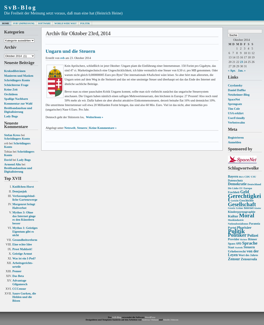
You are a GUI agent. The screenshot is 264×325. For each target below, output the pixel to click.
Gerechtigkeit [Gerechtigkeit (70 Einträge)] (244, 198)
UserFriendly (236, 118)
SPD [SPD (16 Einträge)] (238, 243)
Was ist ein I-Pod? (24, 258)
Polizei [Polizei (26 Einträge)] (252, 235)
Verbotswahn (236, 122)
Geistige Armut (22, 253)
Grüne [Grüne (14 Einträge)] (239, 208)
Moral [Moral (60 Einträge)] (246, 215)
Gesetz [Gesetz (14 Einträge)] (231, 208)
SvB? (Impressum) (23, 23)
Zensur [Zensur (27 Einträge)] (234, 259)
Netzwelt (69, 128)
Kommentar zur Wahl (18, 103)
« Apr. (232, 70)
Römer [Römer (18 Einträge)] (252, 239)
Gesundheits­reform (24, 239)
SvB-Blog (20, 7)
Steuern (82, 128)
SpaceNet (234, 99)
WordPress (150, 317)
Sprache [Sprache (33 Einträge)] (249, 243)
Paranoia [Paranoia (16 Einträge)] (254, 223)
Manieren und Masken (18, 75)
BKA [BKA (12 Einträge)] (241, 177)
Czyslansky (235, 85)
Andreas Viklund (150, 319)
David (8, 159)
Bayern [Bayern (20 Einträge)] (233, 176)
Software (44, 23)
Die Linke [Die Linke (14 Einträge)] (233, 188)
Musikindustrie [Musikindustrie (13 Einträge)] (236, 220)
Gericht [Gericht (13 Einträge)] (234, 200)
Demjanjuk (19, 191)
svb (62, 58)
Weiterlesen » (94, 117)
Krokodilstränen (14, 71)
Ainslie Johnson (170, 319)
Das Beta (18, 276)
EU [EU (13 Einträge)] (241, 188)
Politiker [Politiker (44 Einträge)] (237, 235)
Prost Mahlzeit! (22, 249)
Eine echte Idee (22, 244)
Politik (85, 23)
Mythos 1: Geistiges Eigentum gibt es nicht (25, 231)
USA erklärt (236, 113)
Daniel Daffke (237, 90)
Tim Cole (234, 108)
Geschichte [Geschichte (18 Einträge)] (246, 200)
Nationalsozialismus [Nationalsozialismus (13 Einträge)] (238, 224)
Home (5, 23)
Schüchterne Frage (16, 85)
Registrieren (236, 137)
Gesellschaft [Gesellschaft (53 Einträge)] (242, 204)
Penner (17, 271)
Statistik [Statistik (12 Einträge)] (239, 247)
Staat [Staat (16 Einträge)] (231, 247)
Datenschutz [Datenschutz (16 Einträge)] (235, 180)
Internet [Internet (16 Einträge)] (249, 208)
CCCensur (19, 288)
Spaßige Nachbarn (16, 98)
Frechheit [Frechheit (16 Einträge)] (233, 192)
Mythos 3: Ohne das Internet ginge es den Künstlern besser (24, 218)
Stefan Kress (12, 135)
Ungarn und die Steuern (70, 51)
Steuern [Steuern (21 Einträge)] (249, 247)
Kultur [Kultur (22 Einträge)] (233, 216)
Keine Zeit (11, 89)
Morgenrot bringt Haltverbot (23, 206)
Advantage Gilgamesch (19, 282)
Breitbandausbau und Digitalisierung (18, 109)
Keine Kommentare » (103, 128)
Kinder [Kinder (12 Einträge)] (258, 208)
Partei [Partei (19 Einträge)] (232, 227)
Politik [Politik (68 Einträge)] (236, 231)
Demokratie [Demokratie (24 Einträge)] (237, 184)
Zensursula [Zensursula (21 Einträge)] (249, 259)
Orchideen (11, 94)
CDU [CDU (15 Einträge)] (247, 176)
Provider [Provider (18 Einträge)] (233, 239)
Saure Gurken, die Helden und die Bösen (24, 297)
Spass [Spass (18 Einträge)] (231, 243)
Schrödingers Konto (17, 80)
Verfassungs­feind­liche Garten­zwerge (24, 197)
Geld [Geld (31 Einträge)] (244, 192)
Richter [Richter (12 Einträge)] (243, 239)
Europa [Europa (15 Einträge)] (248, 188)
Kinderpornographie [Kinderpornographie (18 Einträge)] (241, 211)
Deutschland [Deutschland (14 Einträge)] (254, 184)
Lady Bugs (11, 116)
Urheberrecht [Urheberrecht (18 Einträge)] (237, 251)
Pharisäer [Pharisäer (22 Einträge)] (244, 228)
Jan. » (242, 70)
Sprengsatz (235, 104)
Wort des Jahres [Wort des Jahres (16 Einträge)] (248, 255)
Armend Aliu (12, 164)
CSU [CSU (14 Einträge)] (253, 176)
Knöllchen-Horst (23, 186)
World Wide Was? (65, 23)
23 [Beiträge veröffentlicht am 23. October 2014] (241, 62)
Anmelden (234, 142)
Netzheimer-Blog (239, 94)
